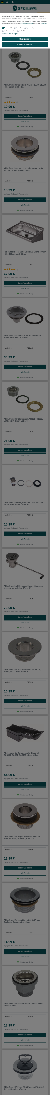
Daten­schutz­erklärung (26, 23)
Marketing (31, 28)
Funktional (24, 31)
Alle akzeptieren (25, 39)
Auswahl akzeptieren (25, 44)
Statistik (20, 28)
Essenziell (9, 28)
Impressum (44, 23)
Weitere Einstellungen (10, 34)
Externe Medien (10, 31)
